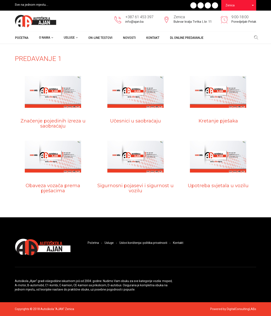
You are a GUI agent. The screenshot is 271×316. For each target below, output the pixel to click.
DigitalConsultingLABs (241, 309)
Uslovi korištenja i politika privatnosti (143, 242)
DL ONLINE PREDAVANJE (186, 37)
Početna (21, 37)
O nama (44, 37)
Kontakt (152, 37)
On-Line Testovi (100, 37)
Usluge (69, 37)
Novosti (129, 37)
